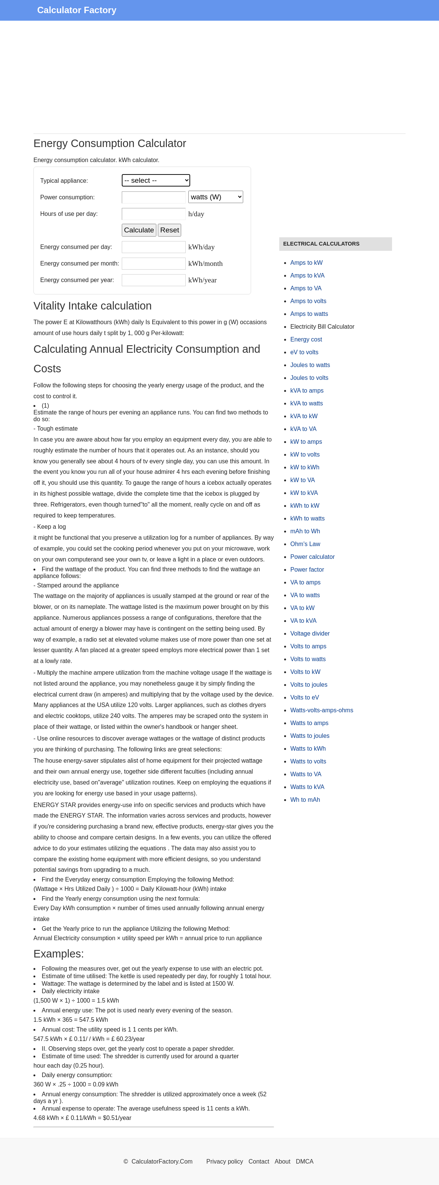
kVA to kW (304, 416)
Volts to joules (308, 684)
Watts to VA (305, 774)
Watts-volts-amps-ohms (321, 710)
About (283, 1161)
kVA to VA (303, 429)
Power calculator (312, 557)
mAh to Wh (305, 531)
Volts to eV (304, 697)
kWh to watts (307, 518)
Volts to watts (307, 659)
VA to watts (305, 595)
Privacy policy (224, 1161)
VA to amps (305, 582)
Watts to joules (309, 736)
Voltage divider (310, 633)
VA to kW (302, 608)
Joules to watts (310, 365)
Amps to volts (308, 301)
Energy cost (306, 339)
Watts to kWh (308, 748)
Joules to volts (309, 378)
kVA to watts (306, 403)
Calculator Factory (77, 10)
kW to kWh (304, 467)
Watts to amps (309, 723)
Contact (259, 1161)
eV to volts (304, 352)
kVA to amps (307, 390)
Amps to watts (309, 314)
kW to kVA (304, 493)
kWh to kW (304, 505)
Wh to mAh (305, 800)
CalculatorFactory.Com (163, 1161)
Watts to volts (308, 761)
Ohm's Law (305, 544)
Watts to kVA (307, 787)
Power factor (307, 569)
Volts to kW (305, 672)
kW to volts (304, 454)
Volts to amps (308, 646)
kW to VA (302, 480)
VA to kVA (303, 621)
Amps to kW (306, 262)
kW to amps (306, 441)
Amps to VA (305, 288)
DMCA (304, 1161)
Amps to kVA (307, 275)
